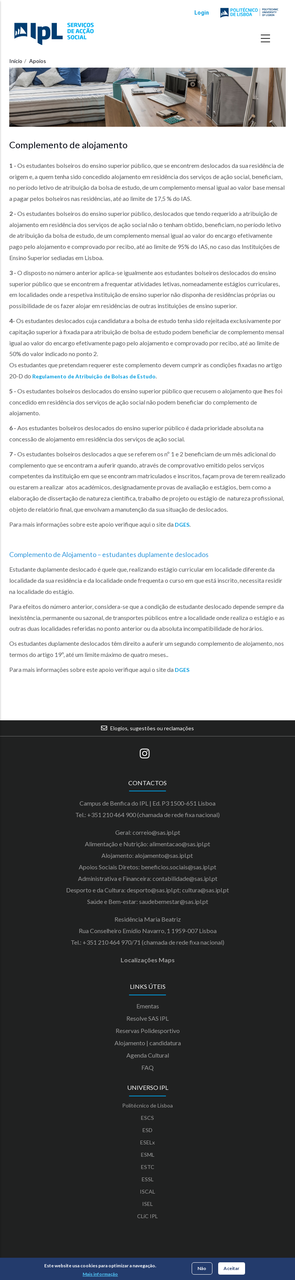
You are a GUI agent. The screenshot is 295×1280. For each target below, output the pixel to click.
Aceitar (231, 1269)
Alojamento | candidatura (147, 1042)
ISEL (147, 1203)
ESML (147, 1154)
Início (15, 61)
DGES (182, 524)
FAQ (147, 1067)
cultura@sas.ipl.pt (205, 890)
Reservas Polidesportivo (148, 1030)
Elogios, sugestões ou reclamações (152, 728)
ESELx (147, 1142)
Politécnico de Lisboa (147, 1105)
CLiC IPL (147, 1216)
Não (201, 1269)
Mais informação (100, 1274)
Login (201, 13)
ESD (147, 1130)
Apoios (37, 61)
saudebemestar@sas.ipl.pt (173, 901)
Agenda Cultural (147, 1055)
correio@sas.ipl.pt (156, 832)
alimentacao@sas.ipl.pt (179, 843)
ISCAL (147, 1191)
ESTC (147, 1167)
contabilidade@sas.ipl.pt (184, 878)
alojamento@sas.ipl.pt (164, 855)
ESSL (148, 1179)
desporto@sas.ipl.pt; (154, 890)
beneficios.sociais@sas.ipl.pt (178, 866)
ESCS (147, 1117)
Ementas (147, 1006)
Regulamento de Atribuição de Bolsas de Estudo (94, 376)
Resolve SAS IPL (147, 1018)
